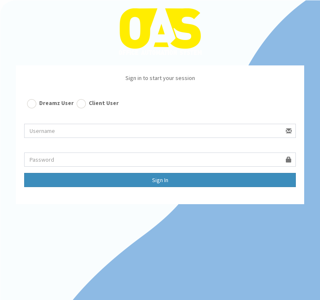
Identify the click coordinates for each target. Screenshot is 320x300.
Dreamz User (56, 103)
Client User (104, 103)
